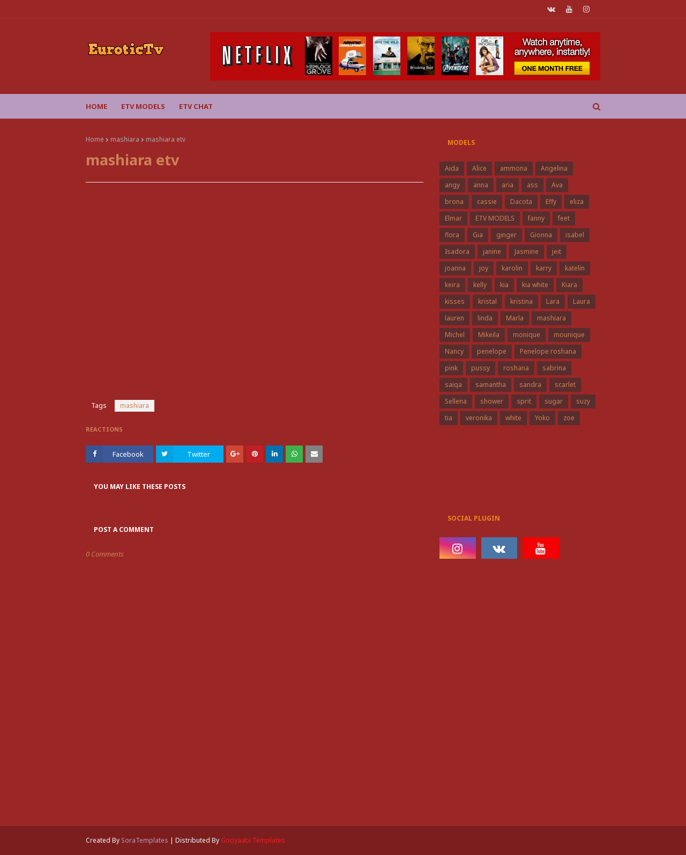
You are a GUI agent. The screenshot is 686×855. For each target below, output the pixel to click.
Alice (479, 168)
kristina (521, 301)
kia (504, 284)
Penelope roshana (548, 351)
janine (492, 251)
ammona (513, 168)
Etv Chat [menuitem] (196, 106)
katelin (575, 268)
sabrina (554, 367)
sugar (554, 401)
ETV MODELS (494, 218)
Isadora (457, 251)
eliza (577, 201)
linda (485, 318)
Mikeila (488, 334)
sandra (530, 384)
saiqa (453, 384)
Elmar (453, 218)
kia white (535, 284)
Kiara (569, 284)
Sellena (456, 401)
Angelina (554, 168)
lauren (454, 318)
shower (491, 401)
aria (507, 184)
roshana (516, 367)
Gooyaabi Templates (253, 840)
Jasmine (526, 251)
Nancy (454, 351)
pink (451, 367)
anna (480, 184)
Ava (557, 184)
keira (452, 284)
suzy (583, 401)
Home (95, 139)
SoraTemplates (144, 840)
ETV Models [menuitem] (143, 106)
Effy (551, 201)
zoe (569, 417)
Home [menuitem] (96, 106)
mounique (569, 334)
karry (543, 268)
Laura (581, 301)
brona (454, 201)
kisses (455, 301)
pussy (480, 367)
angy (452, 184)
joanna (455, 268)
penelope (491, 351)
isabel (574, 234)
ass (532, 184)
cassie (487, 201)
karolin (512, 268)
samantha (490, 384)
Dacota (521, 201)
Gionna (541, 234)
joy (483, 268)
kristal (487, 301)
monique (526, 334)
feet (564, 218)
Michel (455, 334)
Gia (478, 234)
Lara (553, 301)
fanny (536, 218)
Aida (452, 168)
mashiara (124, 139)
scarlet (565, 384)
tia (448, 417)
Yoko (542, 417)
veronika (479, 417)
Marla (515, 318)
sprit (524, 401)
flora (452, 234)
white (513, 417)
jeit (556, 251)
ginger (506, 234)
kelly (480, 284)
